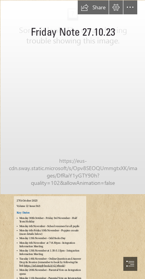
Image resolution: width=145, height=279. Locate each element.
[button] (93, 7)
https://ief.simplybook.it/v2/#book (44, 265)
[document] (72, 139)
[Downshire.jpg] (72, 97)
